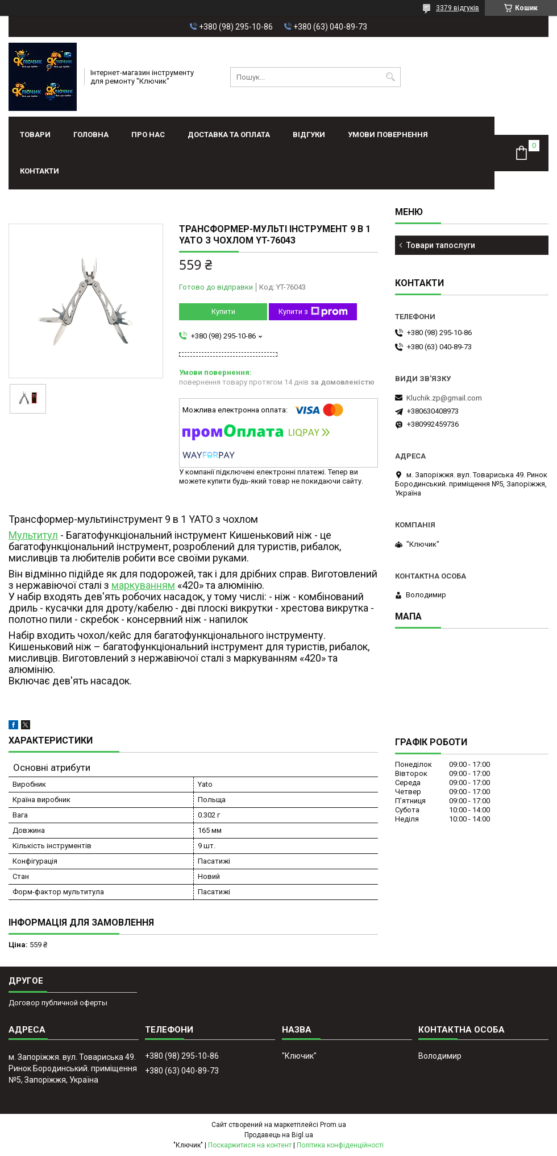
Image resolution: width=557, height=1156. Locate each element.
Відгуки (309, 134)
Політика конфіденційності (340, 1145)
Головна (91, 134)
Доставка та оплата (229, 134)
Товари (35, 134)
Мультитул (33, 535)
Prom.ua (333, 1125)
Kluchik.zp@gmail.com (444, 398)
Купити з (313, 312)
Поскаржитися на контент (250, 1145)
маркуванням (143, 585)
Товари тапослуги (440, 245)
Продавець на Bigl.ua (278, 1135)
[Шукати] (391, 77)
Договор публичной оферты (58, 1002)
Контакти (39, 171)
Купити (223, 311)
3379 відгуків (457, 8)
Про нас (148, 134)
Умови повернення (388, 134)
